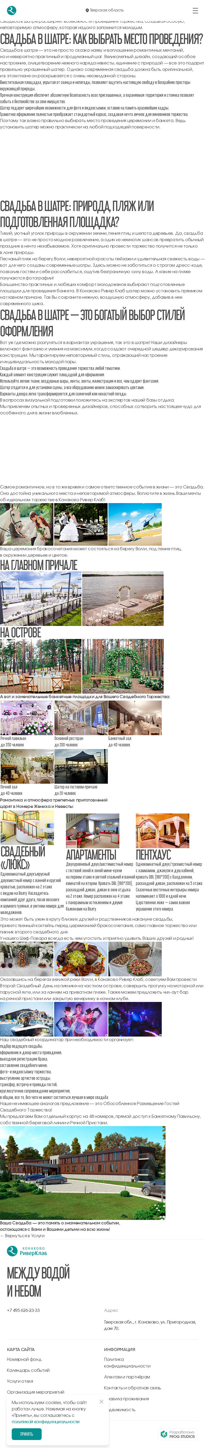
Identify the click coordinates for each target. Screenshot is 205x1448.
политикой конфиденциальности (46, 1422)
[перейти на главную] (11, 10)
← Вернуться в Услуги (22, 1236)
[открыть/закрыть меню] (195, 10)
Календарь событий (28, 1370)
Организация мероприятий (35, 1392)
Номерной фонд (24, 1359)
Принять (26, 1434)
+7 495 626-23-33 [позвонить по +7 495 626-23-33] (23, 1310)
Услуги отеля (20, 1381)
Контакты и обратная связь (132, 1388)
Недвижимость (120, 1410)
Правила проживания (126, 1399)
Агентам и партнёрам (127, 1377)
